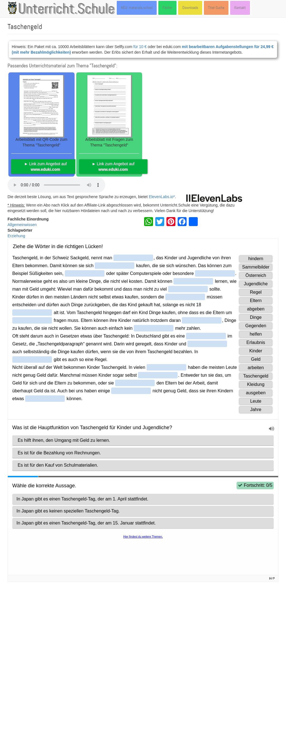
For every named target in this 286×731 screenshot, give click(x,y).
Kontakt (240, 7)
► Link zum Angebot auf (45, 167)
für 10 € (140, 46)
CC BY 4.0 (180, 689)
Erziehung (16, 236)
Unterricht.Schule (66, 9)
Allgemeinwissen (22, 224)
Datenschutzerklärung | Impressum (54, 718)
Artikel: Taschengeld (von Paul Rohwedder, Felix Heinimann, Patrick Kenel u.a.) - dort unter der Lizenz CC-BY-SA (106, 590)
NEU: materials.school (136, 7)
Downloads (190, 7)
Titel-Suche (216, 7)
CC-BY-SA (235, 684)
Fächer (167, 7)
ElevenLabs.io (161, 196)
